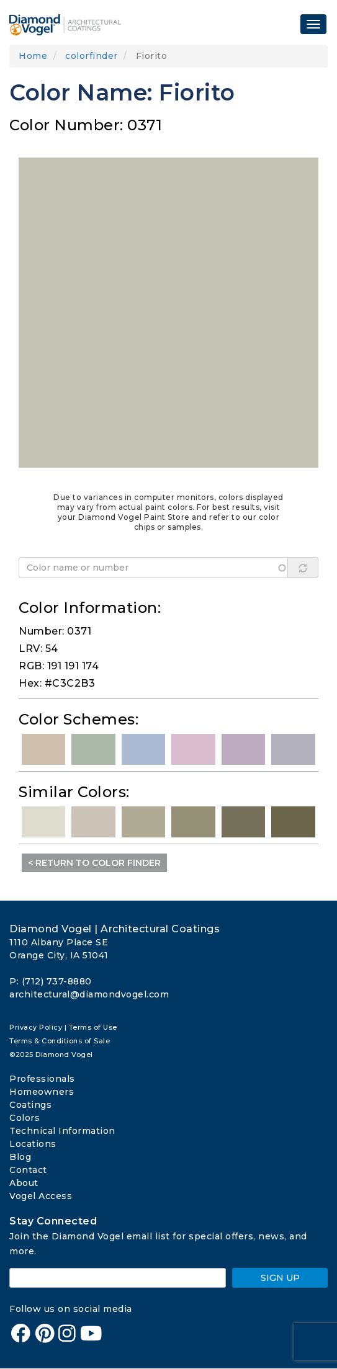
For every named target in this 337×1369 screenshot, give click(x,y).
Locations (32, 1143)
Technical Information (62, 1130)
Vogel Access (40, 1196)
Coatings (30, 1104)
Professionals (42, 1078)
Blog (20, 1156)
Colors (24, 1117)
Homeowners (41, 1091)
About (23, 1182)
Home (33, 55)
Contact (28, 1169)
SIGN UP (280, 1277)
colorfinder (91, 55)
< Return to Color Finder (94, 862)
